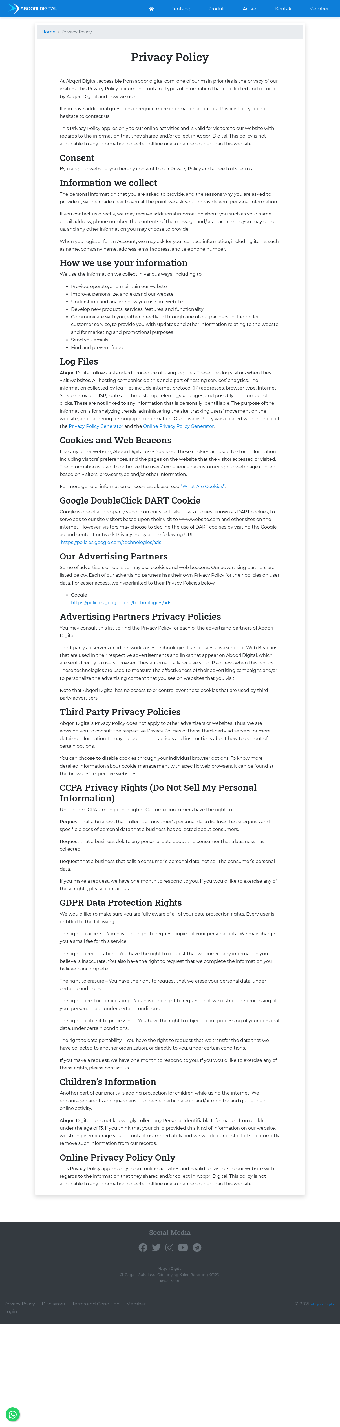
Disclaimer (53, 1314)
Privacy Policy (20, 1314)
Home (48, 32)
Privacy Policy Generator (96, 426)
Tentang (181, 8)
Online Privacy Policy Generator (178, 426)
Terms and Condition (96, 1314)
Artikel (250, 8)
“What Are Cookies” (203, 486)
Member (319, 8)
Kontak (283, 8)
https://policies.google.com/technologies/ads (111, 542)
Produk (216, 8)
